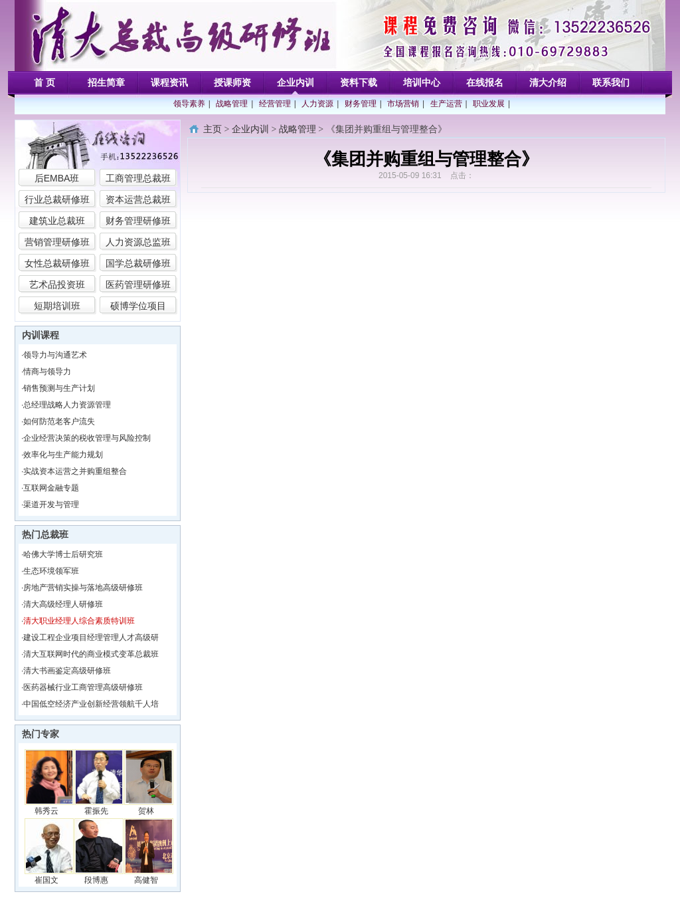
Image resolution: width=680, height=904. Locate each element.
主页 (212, 129)
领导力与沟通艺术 (55, 355)
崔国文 (46, 880)
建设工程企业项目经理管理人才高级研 (91, 637)
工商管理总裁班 (138, 178)
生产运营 (446, 103)
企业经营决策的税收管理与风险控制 (87, 438)
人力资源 (317, 103)
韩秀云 (46, 811)
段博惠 (96, 880)
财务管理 (361, 103)
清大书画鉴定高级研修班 (67, 670)
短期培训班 (57, 305)
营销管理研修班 (57, 242)
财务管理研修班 (138, 220)
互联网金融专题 (51, 488)
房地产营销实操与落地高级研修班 (83, 587)
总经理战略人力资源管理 (67, 404)
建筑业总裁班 (57, 220)
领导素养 (189, 103)
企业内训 (250, 129)
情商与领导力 (47, 371)
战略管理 (232, 103)
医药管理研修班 (138, 284)
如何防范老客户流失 (59, 421)
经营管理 (275, 103)
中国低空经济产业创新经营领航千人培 (91, 704)
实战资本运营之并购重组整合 (75, 471)
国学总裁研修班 (138, 263)
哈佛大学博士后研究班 (63, 554)
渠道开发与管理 (51, 504)
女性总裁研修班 (57, 263)
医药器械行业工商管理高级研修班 (83, 687)
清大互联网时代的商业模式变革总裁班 (91, 654)
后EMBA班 (57, 178)
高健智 (146, 880)
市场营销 (403, 103)
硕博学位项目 (138, 305)
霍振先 (96, 811)
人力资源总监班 (138, 242)
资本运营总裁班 (138, 199)
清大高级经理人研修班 (63, 604)
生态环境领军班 (51, 571)
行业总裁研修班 (57, 199)
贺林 (146, 811)
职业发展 (489, 103)
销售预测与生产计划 (59, 388)
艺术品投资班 (57, 284)
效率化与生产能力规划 (63, 454)
